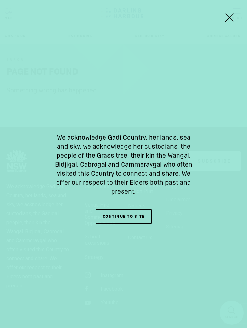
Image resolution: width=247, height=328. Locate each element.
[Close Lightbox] (229, 17)
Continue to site (124, 216)
